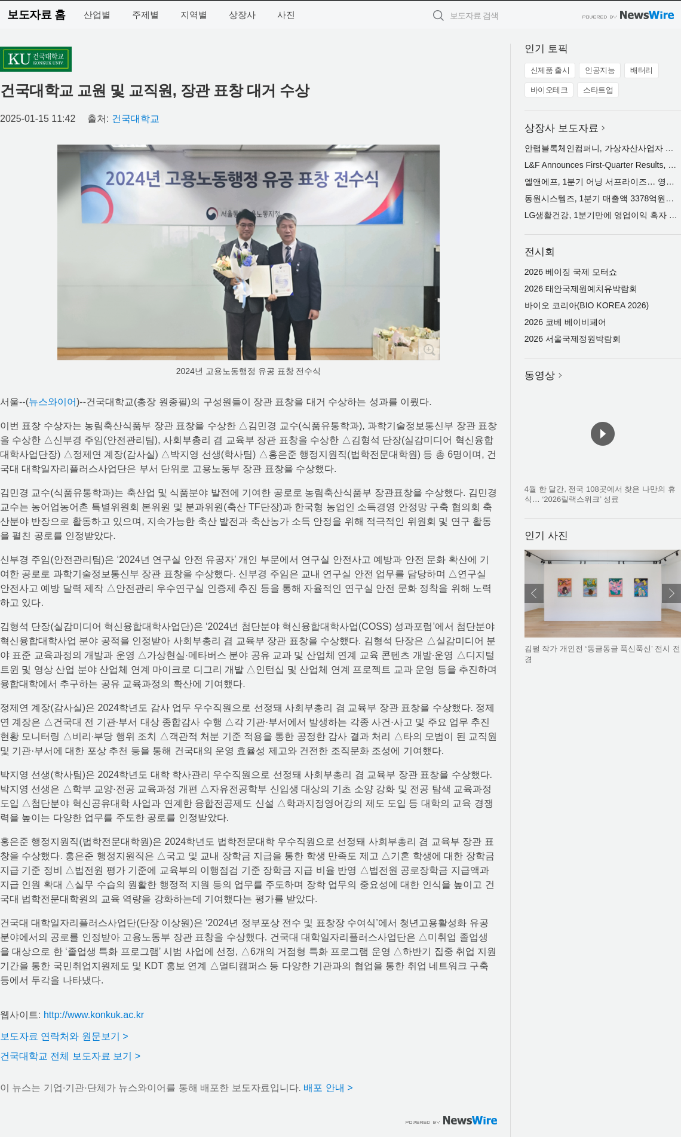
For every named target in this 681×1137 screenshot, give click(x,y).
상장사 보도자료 (561, 128)
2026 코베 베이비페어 (565, 322)
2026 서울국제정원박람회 (572, 339)
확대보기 (429, 349)
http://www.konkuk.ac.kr (94, 1015)
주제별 (145, 15)
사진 (286, 15)
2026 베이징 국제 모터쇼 (570, 272)
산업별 (97, 15)
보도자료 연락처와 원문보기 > (64, 1036)
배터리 (641, 70)
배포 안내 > (327, 1088)
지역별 (193, 15)
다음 (671, 593)
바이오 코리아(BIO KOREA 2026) (586, 305)
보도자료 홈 (36, 14)
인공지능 (600, 70)
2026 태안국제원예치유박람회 (580, 288)
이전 (534, 593)
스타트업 (598, 89)
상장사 (242, 15)
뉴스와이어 (52, 402)
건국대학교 (135, 119)
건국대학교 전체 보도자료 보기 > (70, 1056)
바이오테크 (549, 89)
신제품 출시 (550, 70)
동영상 (539, 375)
